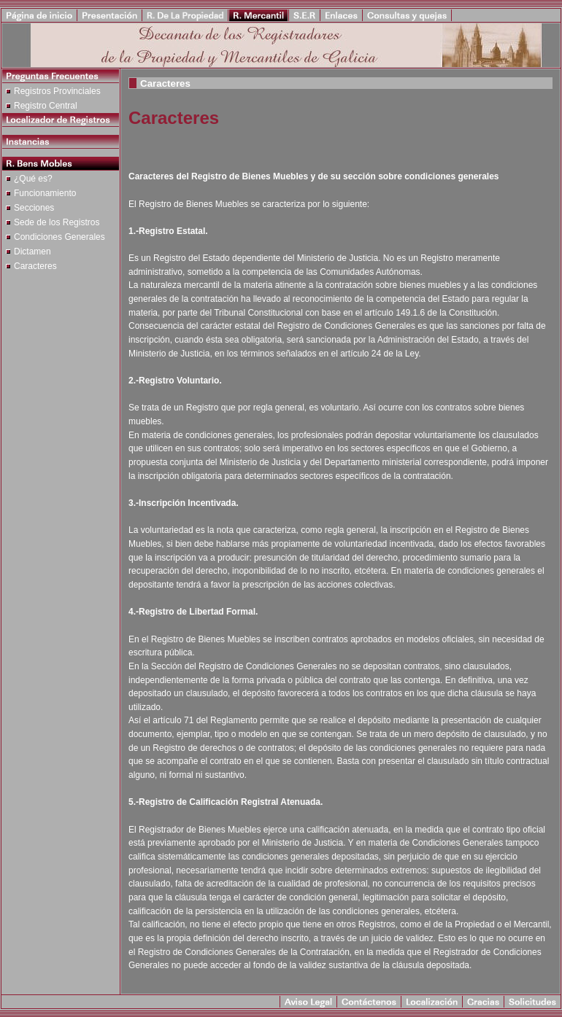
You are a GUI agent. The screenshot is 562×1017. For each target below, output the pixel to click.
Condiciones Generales (59, 237)
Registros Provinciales (57, 91)
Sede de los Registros (56, 222)
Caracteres (35, 266)
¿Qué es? (33, 179)
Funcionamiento (45, 193)
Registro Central (45, 106)
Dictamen (32, 251)
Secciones (34, 208)
